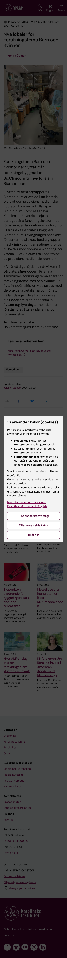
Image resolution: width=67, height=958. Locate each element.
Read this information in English (27, 506)
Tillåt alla (33, 535)
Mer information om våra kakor (26, 502)
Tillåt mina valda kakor (33, 525)
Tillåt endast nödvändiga (33, 516)
